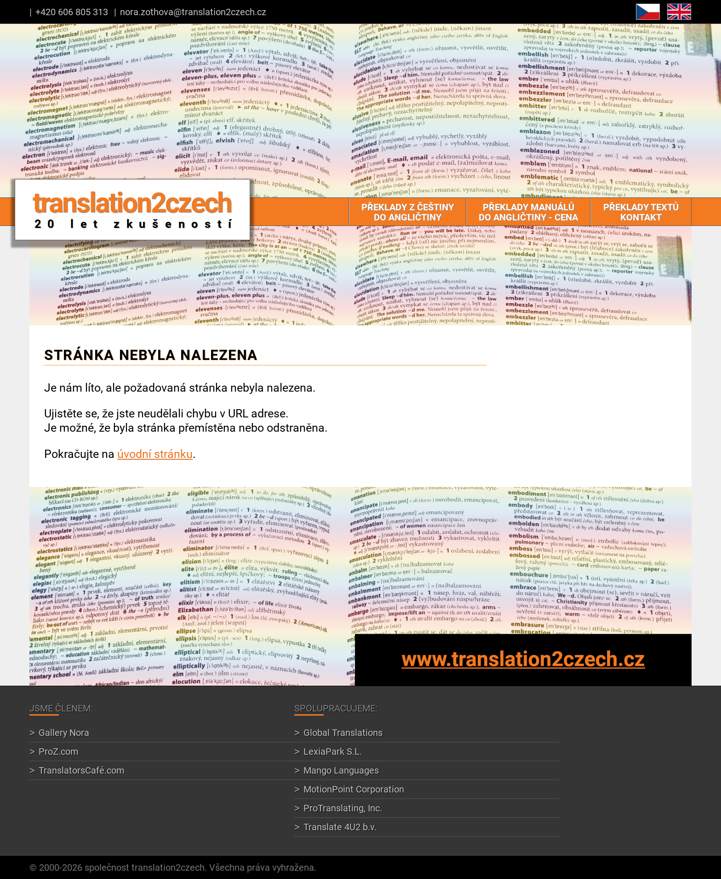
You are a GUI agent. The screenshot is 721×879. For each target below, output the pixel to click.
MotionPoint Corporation (353, 789)
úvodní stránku (155, 453)
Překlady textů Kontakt (641, 212)
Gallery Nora (64, 732)
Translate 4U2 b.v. (340, 827)
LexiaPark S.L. (332, 751)
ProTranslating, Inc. (342, 808)
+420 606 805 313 (71, 12)
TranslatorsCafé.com (82, 770)
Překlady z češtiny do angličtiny (407, 212)
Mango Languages (341, 770)
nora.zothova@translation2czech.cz (193, 12)
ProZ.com (59, 751)
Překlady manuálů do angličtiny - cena (528, 212)
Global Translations (343, 732)
